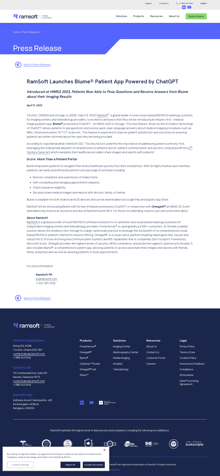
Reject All (70, 464)
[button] (164, 3)
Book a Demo (196, 16)
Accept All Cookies (93, 464)
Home (16, 32)
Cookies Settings (20, 464)
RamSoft (102, 115)
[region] (55, 459)
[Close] (104, 450)
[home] (32, 16)
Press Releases (30, 32)
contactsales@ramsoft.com (29, 353)
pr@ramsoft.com (46, 279)
